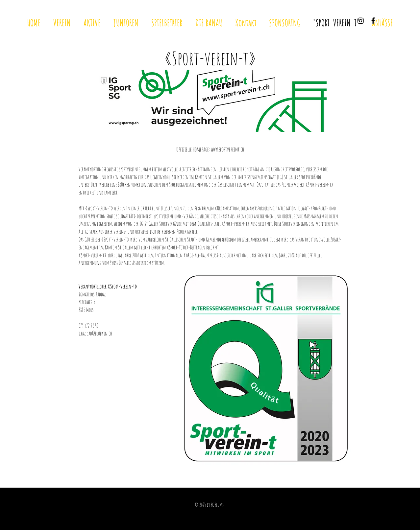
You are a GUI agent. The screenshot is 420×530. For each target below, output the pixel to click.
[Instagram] (361, 20)
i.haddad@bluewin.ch (95, 333)
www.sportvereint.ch (227, 149)
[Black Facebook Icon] (373, 20)
